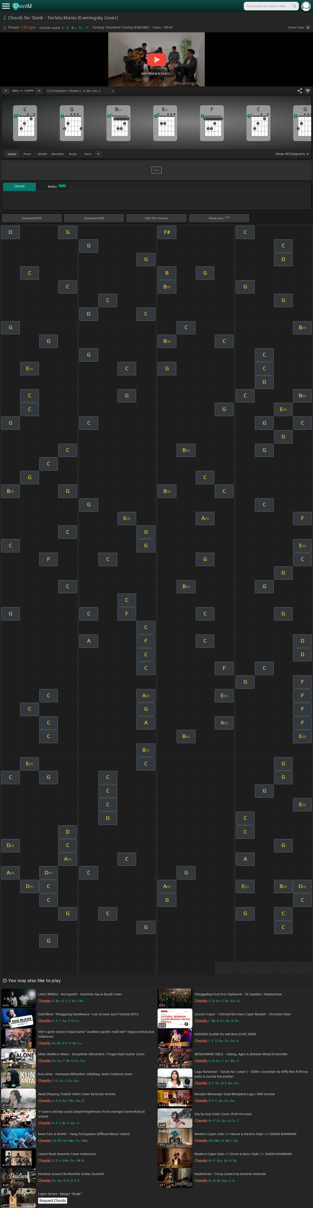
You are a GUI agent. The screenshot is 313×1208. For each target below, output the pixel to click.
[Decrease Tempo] (6, 91)
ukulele (42, 154)
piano (27, 154)
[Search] (294, 6)
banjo (73, 154)
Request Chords (52, 1200)
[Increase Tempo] (39, 91)
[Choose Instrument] (98, 153)
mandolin (57, 154)
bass (88, 154)
